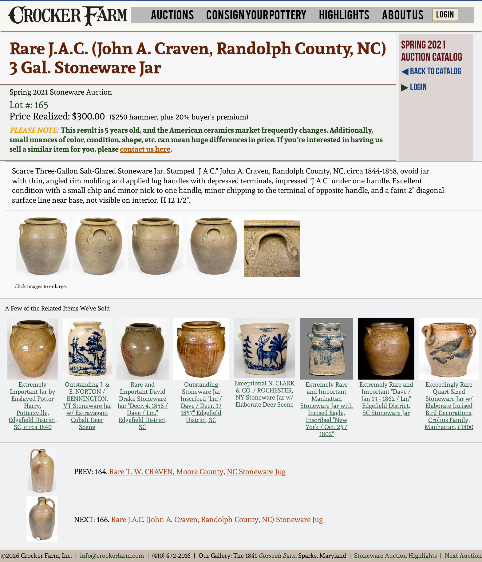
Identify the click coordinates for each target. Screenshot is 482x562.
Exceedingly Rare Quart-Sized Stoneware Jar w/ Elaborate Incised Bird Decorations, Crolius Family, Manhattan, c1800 (449, 406)
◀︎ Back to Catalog (431, 71)
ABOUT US (403, 14)
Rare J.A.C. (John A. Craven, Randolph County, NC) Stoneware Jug (217, 519)
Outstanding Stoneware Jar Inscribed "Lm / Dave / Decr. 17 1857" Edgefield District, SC (201, 402)
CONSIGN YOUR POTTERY (256, 14)
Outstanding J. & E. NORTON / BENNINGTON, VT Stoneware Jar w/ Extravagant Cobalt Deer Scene (87, 406)
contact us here (145, 149)
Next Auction (463, 555)
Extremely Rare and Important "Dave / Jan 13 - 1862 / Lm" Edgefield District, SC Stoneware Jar (386, 398)
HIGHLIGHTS (344, 14)
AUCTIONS (172, 14)
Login (418, 87)
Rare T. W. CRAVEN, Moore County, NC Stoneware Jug (197, 471)
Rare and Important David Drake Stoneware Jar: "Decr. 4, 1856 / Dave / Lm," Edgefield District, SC (142, 406)
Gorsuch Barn (277, 555)
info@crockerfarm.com (112, 555)
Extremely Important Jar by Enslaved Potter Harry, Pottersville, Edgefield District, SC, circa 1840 (33, 406)
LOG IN (445, 14)
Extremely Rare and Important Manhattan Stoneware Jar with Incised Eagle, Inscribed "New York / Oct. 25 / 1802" (326, 409)
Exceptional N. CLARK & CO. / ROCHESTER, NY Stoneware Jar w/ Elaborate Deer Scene (264, 394)
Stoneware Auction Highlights (395, 555)
